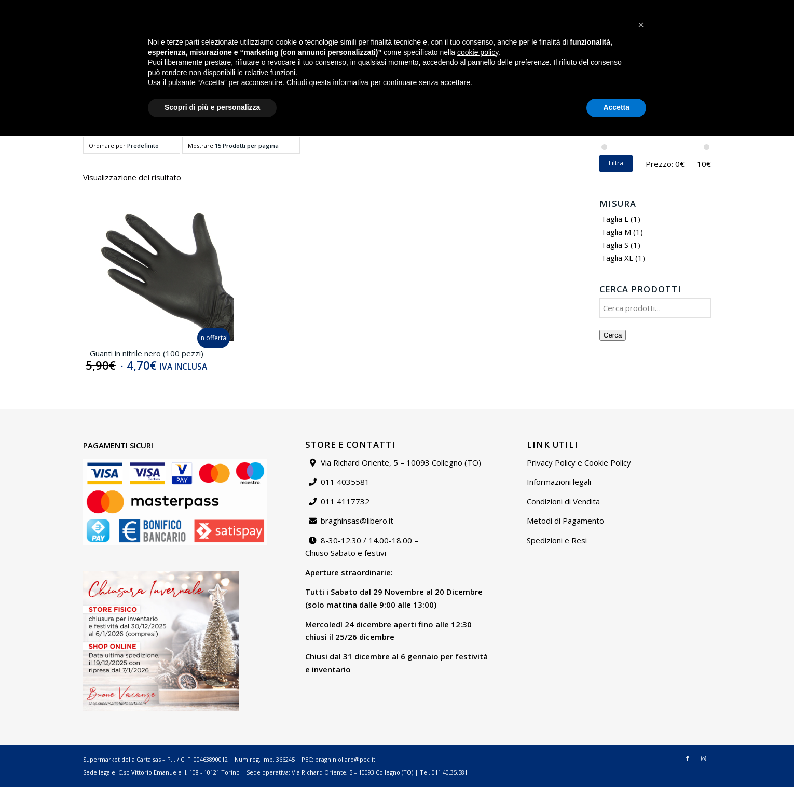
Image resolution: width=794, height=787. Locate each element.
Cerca (613, 335)
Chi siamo (602, 7)
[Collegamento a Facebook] (754, 8)
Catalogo (565, 7)
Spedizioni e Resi (557, 540)
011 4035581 (345, 481)
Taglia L (614, 219)
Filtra (616, 163)
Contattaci (641, 7)
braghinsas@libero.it (56, 7)
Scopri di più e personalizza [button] (212, 758)
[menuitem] (564, 7)
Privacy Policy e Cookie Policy (579, 462)
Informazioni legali (559, 481)
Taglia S (614, 245)
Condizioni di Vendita (563, 501)
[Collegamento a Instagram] (770, 8)
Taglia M (616, 232)
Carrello (729, 7)
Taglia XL (617, 257)
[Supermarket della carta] (397, 46)
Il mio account (687, 7)
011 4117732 (345, 501)
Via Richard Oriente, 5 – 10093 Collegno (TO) (401, 462)
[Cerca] (657, 90)
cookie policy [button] (477, 703)
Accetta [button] (616, 758)
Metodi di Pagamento (565, 520)
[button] (641, 676)
